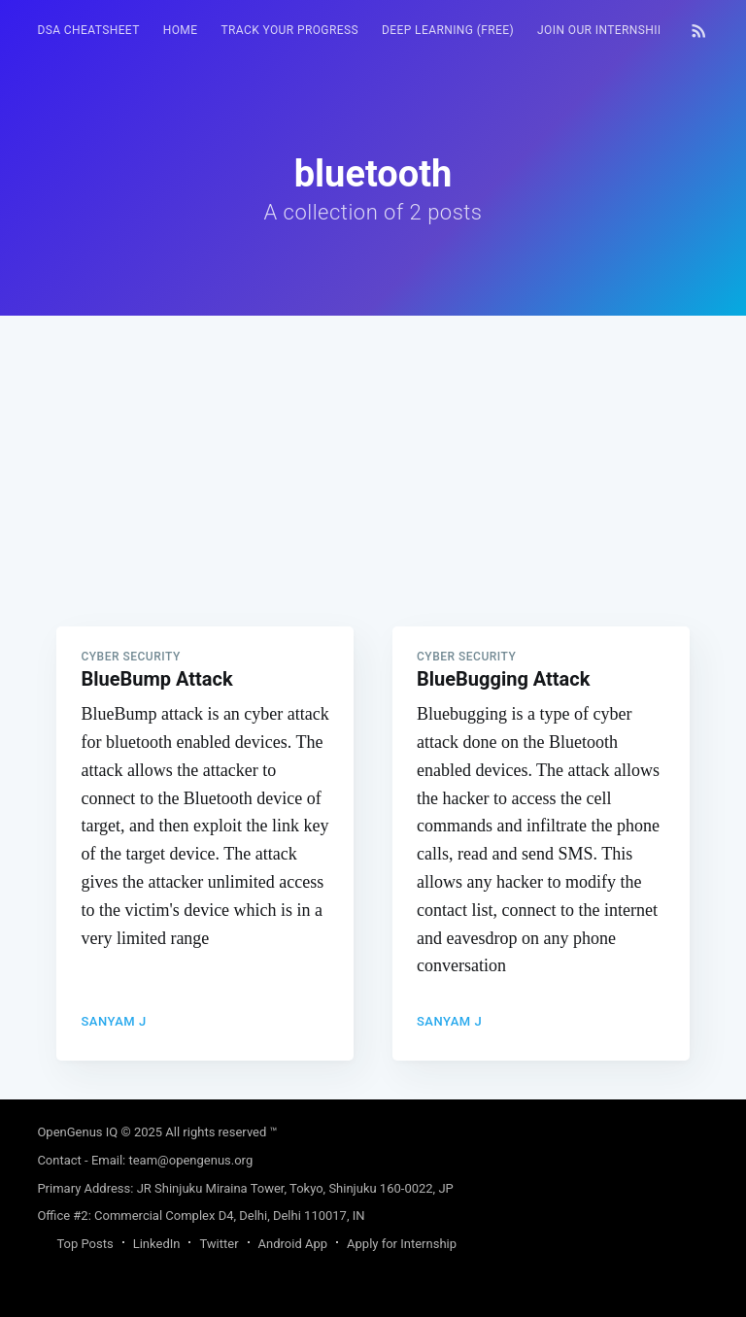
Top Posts (84, 1243)
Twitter (218, 1243)
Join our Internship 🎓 (610, 30)
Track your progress (289, 30)
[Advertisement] (372, 452)
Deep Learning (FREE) (448, 30)
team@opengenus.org (190, 1160)
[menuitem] (88, 31)
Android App (292, 1243)
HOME (180, 30)
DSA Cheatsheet (88, 30)
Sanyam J (113, 1021)
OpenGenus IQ (77, 1132)
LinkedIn (157, 1243)
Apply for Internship (402, 1243)
